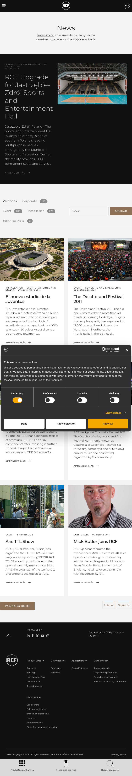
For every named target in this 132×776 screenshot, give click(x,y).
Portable (31, 667)
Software (55, 672)
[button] (17, 605)
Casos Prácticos (80, 667)
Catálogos (56, 667)
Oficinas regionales (36, 708)
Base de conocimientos (106, 676)
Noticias (31, 717)
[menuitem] (118, 754)
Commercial (33, 681)
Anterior (109, 604)
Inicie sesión (45, 35)
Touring (31, 672)
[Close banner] (127, 350)
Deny (24, 423)
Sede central (33, 704)
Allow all (108, 423)
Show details (114, 412)
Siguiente (124, 604)
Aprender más (15, 173)
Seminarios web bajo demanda (110, 681)
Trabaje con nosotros (38, 713)
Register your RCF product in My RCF (106, 633)
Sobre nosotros (35, 722)
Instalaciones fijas (36, 676)
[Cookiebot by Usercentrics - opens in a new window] (104, 349)
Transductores (34, 685)
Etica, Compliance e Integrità (42, 726)
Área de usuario (102, 667)
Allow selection (66, 423)
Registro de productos (105, 672)
